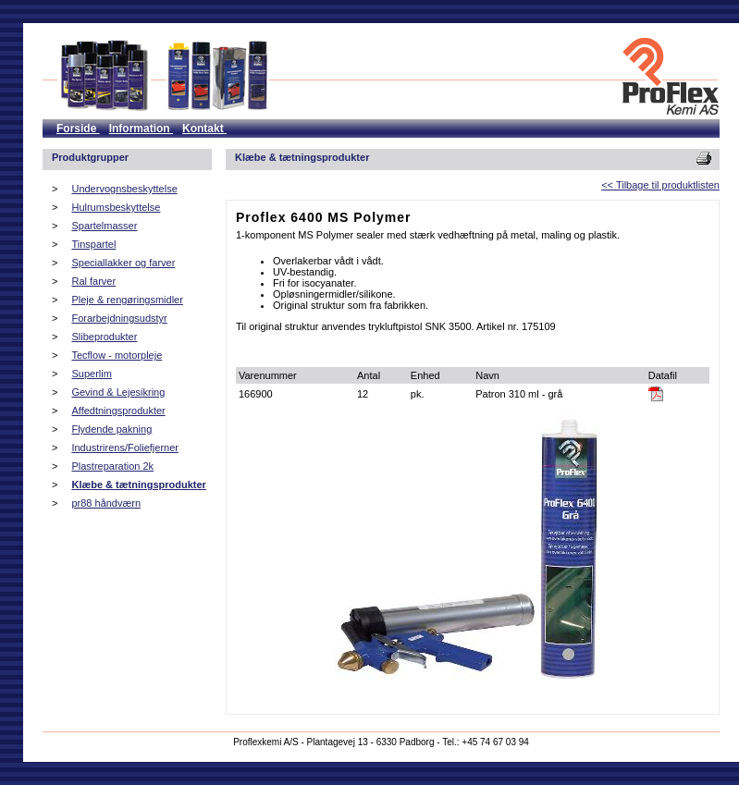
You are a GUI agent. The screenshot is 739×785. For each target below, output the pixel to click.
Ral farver (93, 281)
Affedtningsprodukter (118, 410)
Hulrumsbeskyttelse (115, 207)
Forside (78, 128)
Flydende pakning (111, 429)
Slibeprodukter (104, 336)
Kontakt (204, 128)
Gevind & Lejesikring (118, 392)
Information (141, 128)
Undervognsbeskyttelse (124, 188)
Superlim (91, 373)
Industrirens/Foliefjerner (125, 447)
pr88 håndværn (106, 503)
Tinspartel (93, 244)
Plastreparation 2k (112, 466)
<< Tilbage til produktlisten (660, 184)
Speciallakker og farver (123, 262)
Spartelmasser (104, 225)
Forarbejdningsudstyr (118, 318)
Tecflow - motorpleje (116, 355)
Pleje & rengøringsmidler (126, 299)
